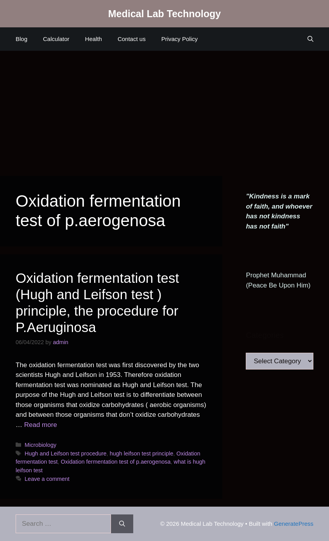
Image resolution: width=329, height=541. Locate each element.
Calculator (56, 39)
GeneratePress (293, 523)
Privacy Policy (179, 39)
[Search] (122, 523)
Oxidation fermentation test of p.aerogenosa (116, 462)
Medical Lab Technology (164, 13)
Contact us (132, 39)
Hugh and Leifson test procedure (66, 453)
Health (93, 39)
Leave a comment (47, 479)
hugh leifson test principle (141, 453)
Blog (21, 39)
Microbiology (40, 445)
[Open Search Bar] (310, 39)
